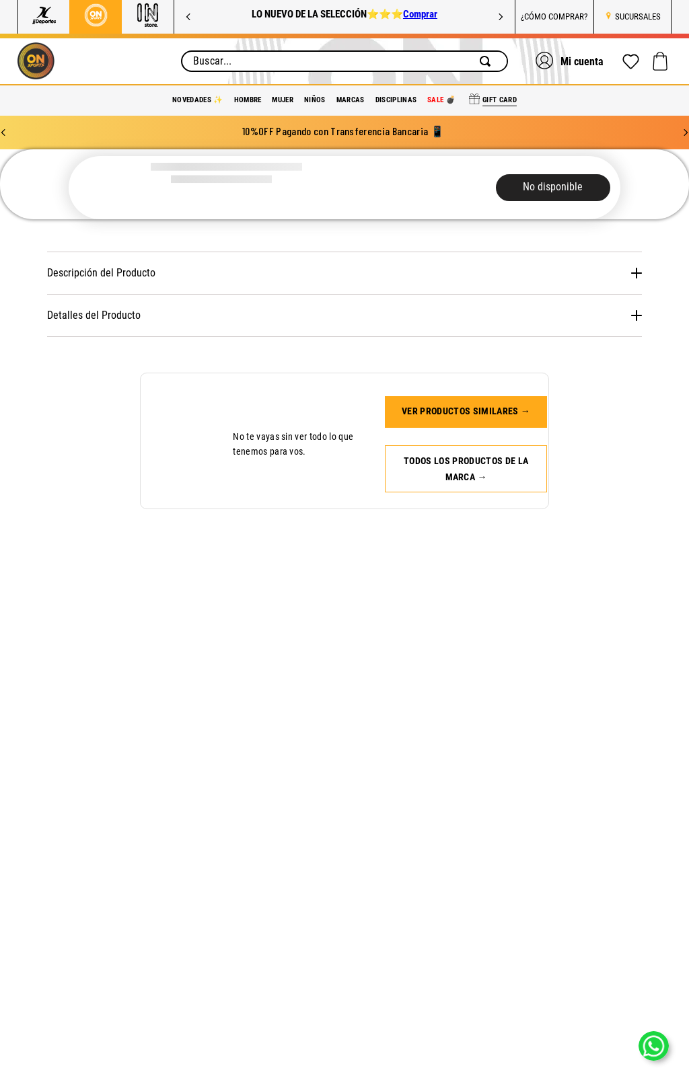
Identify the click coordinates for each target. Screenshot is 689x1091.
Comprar (420, 14)
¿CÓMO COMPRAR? (554, 16)
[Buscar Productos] (488, 61)
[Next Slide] (500, 16)
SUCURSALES (638, 16)
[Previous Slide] (188, 16)
